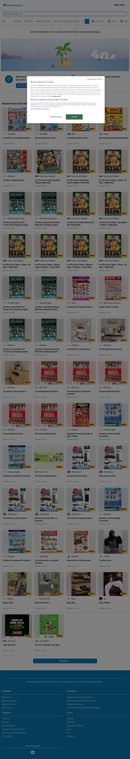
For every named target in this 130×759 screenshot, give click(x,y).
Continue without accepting (95, 79)
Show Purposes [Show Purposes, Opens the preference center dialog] (56, 117)
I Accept (74, 117)
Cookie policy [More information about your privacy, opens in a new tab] (56, 96)
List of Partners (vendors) (40, 109)
